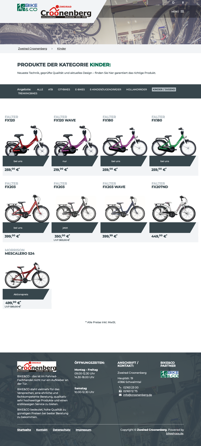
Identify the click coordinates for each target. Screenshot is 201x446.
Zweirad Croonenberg (32, 48)
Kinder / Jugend (164, 89)
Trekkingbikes (27, 93)
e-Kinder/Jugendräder (105, 89)
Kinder (61, 48)
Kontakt (42, 429)
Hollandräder (136, 89)
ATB (50, 89)
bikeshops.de (174, 433)
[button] (177, 11)
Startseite (24, 429)
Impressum (83, 429)
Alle (40, 89)
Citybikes (64, 89)
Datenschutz (61, 429)
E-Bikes (80, 89)
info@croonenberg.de (137, 395)
